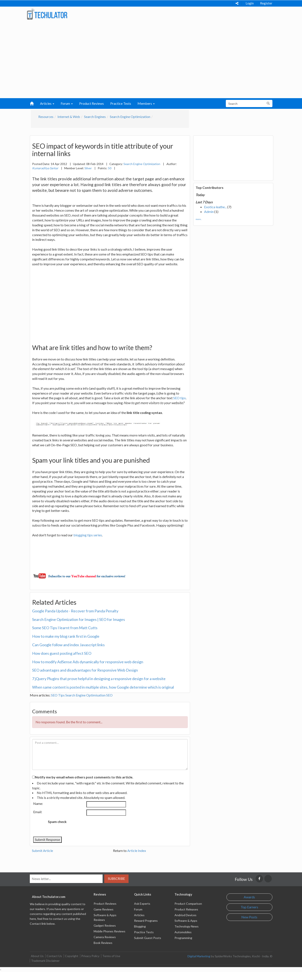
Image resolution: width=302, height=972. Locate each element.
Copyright (71, 956)
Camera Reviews (105, 937)
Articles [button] (47, 103)
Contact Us (54, 956)
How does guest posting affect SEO (61, 653)
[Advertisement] (151, 66)
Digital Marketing (198, 956)
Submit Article (42, 851)
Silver (88, 168)
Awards (249, 897)
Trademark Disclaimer (45, 960)
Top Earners (249, 907)
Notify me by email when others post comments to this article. (84, 777)
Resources (45, 117)
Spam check (57, 822)
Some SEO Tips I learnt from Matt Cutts (64, 627)
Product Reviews (91, 103)
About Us (37, 956)
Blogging (140, 926)
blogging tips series (87, 535)
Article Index (136, 851)
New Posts (249, 917)
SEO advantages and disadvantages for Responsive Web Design (85, 670)
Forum (138, 909)
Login (250, 3)
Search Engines (95, 117)
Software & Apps (186, 920)
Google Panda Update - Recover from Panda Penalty (75, 611)
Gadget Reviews (105, 925)
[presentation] (105, 826)
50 (109, 168)
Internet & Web (68, 117)
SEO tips (179, 398)
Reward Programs (146, 920)
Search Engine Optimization (130, 117)
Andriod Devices (185, 915)
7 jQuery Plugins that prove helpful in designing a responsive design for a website (99, 678)
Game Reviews (103, 909)
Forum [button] (67, 103)
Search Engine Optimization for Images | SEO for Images (78, 619)
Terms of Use (111, 956)
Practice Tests (120, 103)
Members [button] (146, 103)
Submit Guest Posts (147, 938)
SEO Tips (58, 695)
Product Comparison (188, 903)
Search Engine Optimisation (85, 695)
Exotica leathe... (215, 207)
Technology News (187, 926)
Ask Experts (142, 903)
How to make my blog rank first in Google (65, 636)
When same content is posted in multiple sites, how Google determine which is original (103, 687)
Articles (139, 915)
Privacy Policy (90, 956)
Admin (209, 212)
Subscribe (116, 878)
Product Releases (186, 909)
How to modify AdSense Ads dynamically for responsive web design (87, 661)
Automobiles (183, 932)
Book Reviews (103, 943)
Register (266, 3)
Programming (183, 938)
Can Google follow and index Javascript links (68, 644)
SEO (109, 695)
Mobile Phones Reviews (109, 931)
